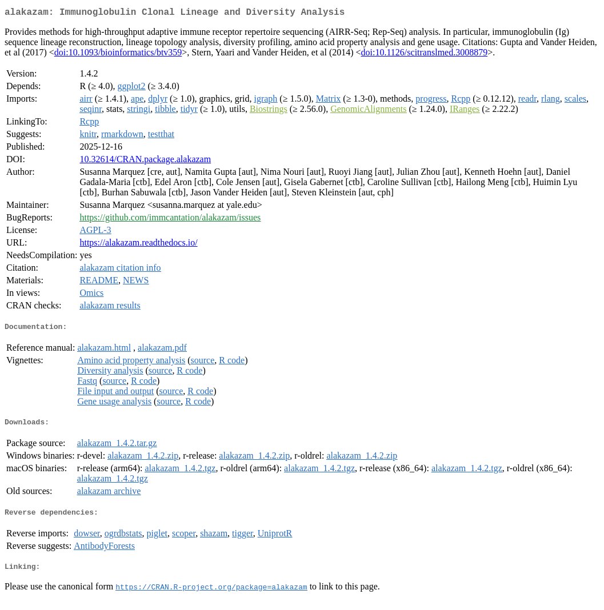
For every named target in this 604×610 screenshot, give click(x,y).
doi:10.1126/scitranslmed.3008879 (424, 54)
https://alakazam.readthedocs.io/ (138, 245)
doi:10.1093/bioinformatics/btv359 (118, 54)
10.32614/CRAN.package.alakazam (145, 161)
